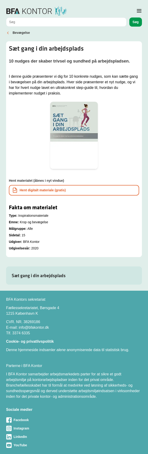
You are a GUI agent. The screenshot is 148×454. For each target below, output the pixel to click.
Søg (136, 22)
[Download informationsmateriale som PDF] (74, 190)
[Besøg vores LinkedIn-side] (74, 437)
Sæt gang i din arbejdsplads (39, 275)
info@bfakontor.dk (34, 327)
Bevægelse (21, 33)
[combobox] (66, 22)
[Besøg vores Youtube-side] (74, 445)
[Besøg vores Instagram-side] (74, 428)
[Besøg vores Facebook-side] (74, 420)
